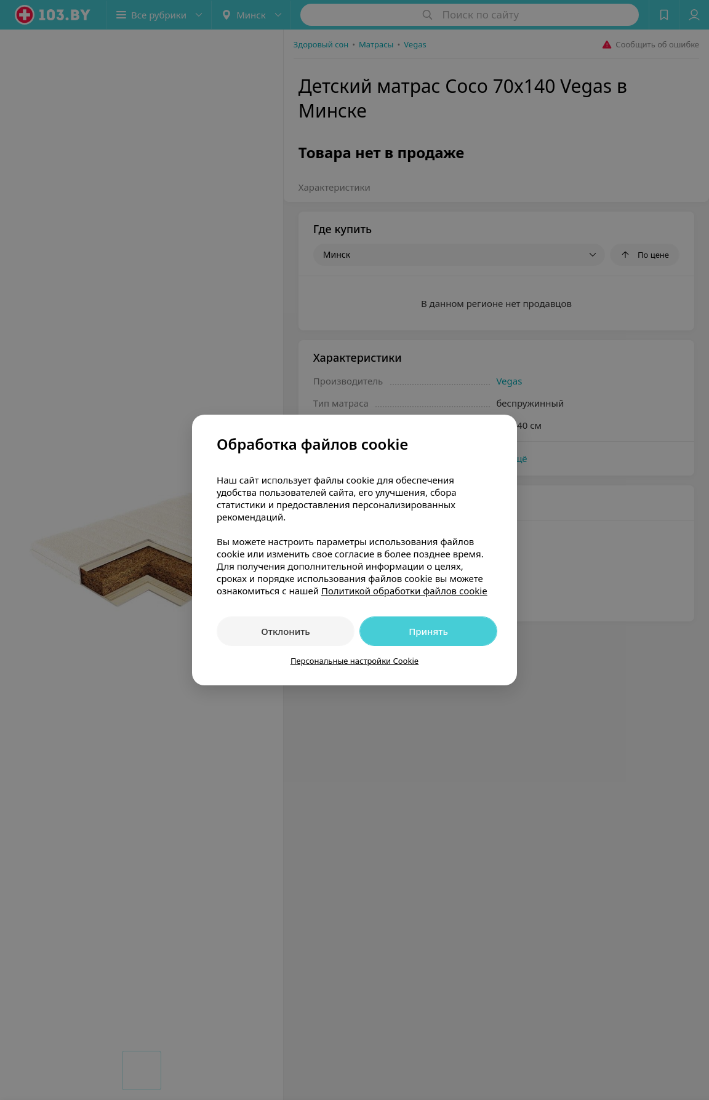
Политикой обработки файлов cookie (404, 590)
